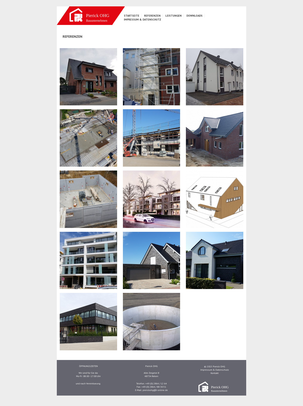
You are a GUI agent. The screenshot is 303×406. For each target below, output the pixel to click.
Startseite (131, 15)
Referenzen (152, 15)
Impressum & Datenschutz (142, 19)
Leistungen (173, 15)
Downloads (194, 15)
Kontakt (215, 373)
